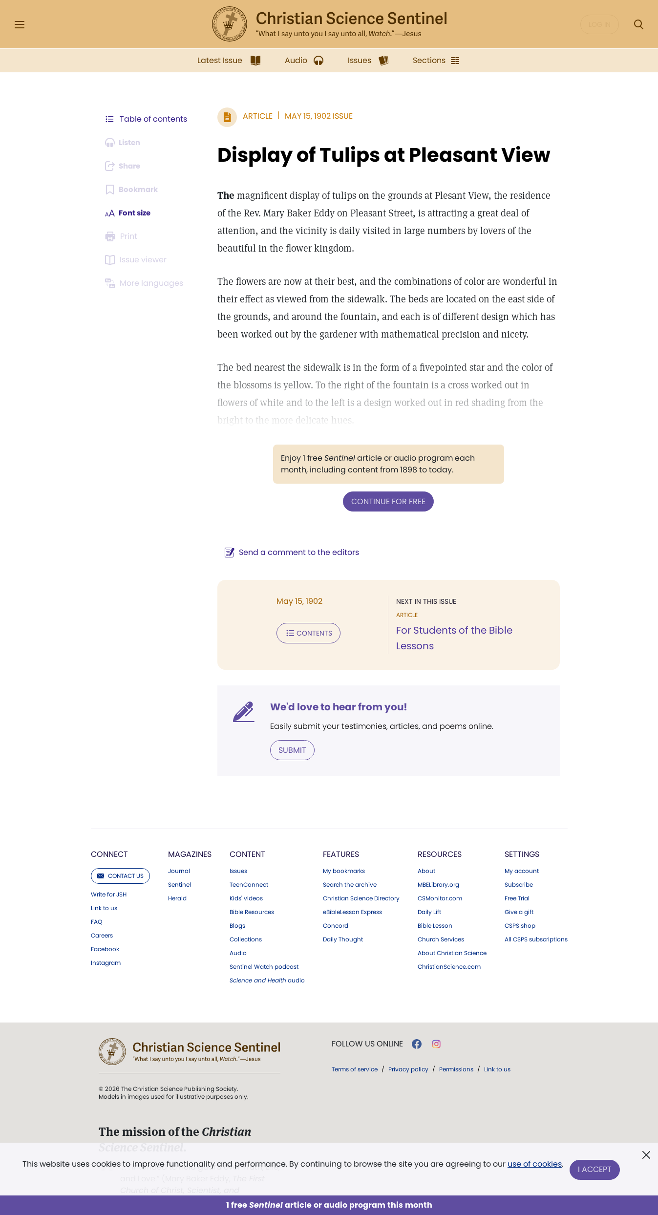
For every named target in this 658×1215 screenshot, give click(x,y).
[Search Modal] (638, 25)
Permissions (456, 1056)
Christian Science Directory (361, 886)
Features (341, 841)
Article (253, 116)
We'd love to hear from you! (334, 695)
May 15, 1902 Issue (314, 116)
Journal (179, 858)
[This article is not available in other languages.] (146, 283)
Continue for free (386, 501)
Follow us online (367, 1031)
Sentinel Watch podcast (264, 954)
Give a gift (519, 899)
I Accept (596, 1169)
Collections (246, 927)
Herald (177, 886)
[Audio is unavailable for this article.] (125, 142)
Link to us (104, 895)
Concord (335, 913)
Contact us (120, 863)
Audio (238, 940)
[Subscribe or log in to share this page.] (125, 166)
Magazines (190, 841)
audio (267, 968)
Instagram (106, 950)
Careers (102, 923)
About (426, 858)
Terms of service (355, 1056)
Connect (109, 841)
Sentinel (179, 872)
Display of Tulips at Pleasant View (379, 155)
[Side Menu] (19, 25)
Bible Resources (252, 899)
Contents (304, 632)
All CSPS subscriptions (536, 927)
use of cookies (534, 1166)
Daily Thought (343, 927)
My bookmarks (344, 858)
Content (247, 841)
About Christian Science (452, 940)
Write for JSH (109, 882)
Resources (440, 841)
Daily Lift (429, 899)
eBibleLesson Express (352, 899)
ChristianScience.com (449, 954)
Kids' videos (246, 886)
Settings (522, 841)
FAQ (96, 909)
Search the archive (350, 872)
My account (522, 858)
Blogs (237, 913)
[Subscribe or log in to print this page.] (123, 236)
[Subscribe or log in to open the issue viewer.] (138, 260)
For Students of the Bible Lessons (472, 630)
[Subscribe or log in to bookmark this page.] (134, 189)
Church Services (441, 927)
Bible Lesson (435, 913)
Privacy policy (408, 1056)
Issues (238, 858)
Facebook (105, 936)
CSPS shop (520, 913)
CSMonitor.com (440, 886)
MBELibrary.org (438, 872)
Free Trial (517, 886)
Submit (288, 737)
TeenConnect (249, 872)
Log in (600, 24)
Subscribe (519, 872)
